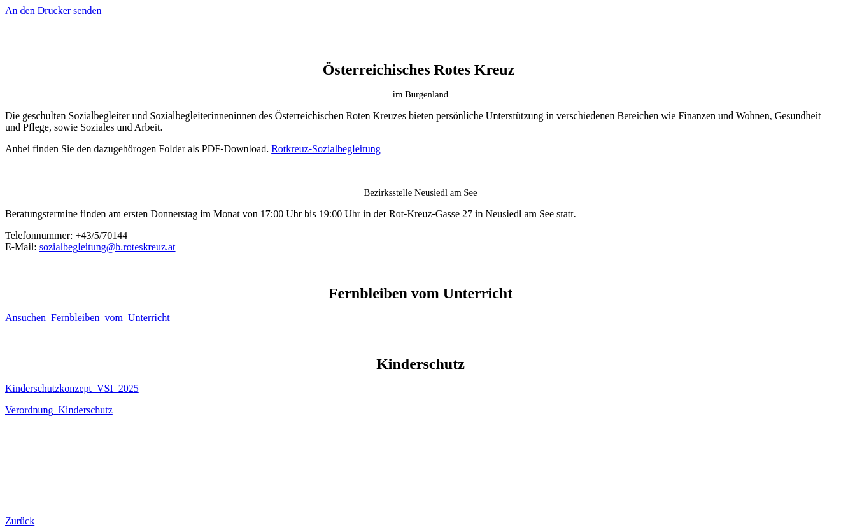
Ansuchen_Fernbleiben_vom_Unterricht (87, 317)
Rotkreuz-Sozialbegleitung (326, 148)
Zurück (19, 520)
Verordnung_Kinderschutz (59, 410)
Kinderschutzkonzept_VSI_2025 (72, 388)
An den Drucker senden (53, 10)
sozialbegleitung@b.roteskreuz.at (107, 246)
